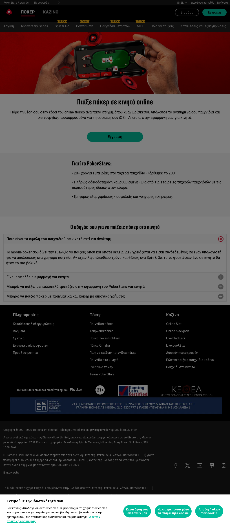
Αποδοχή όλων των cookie (209, 511)
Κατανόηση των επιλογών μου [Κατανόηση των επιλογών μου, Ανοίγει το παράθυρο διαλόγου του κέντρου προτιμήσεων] (137, 511)
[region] (115, 511)
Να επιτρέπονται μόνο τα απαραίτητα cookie (173, 511)
